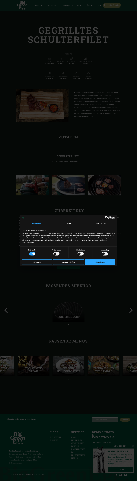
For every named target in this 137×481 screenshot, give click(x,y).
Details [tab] (68, 223)
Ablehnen (37, 262)
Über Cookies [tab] (101, 223)
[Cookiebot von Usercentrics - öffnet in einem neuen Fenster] (106, 217)
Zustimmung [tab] (36, 223)
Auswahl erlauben (68, 262)
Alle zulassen (100, 262)
